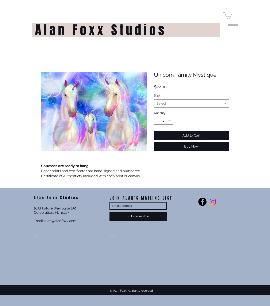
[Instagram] (213, 202)
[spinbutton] (163, 120)
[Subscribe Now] (138, 216)
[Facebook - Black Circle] (202, 202)
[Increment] (170, 120)
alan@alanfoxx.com (61, 221)
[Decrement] (157, 120)
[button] (227, 15)
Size (158, 95)
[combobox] (191, 103)
